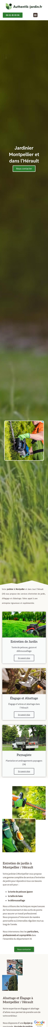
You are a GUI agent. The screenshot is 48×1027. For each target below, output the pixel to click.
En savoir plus (24, 658)
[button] (35, 15)
